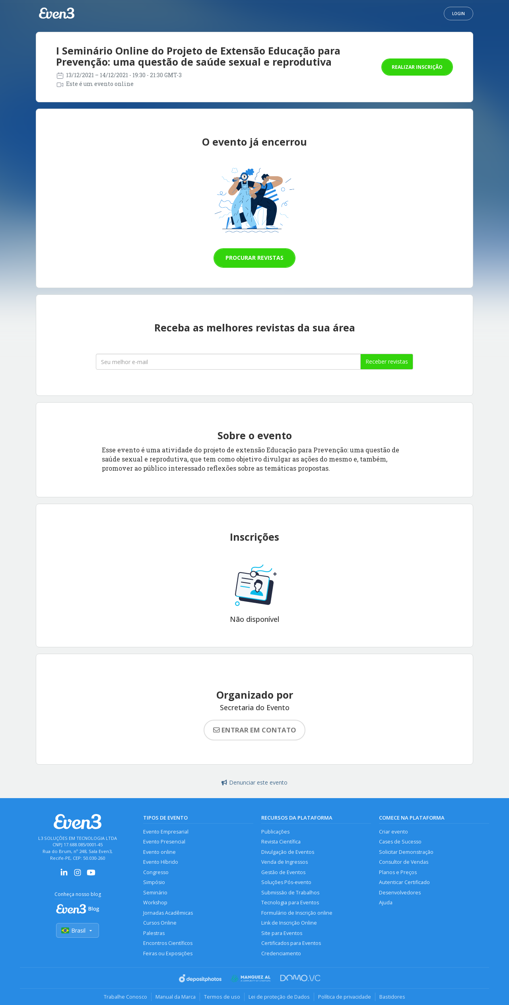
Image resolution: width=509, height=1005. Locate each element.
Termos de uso (222, 996)
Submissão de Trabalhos (290, 892)
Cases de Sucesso (400, 841)
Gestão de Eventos (283, 872)
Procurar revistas (254, 257)
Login (458, 13)
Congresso (156, 872)
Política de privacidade (344, 996)
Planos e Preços (398, 872)
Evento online (159, 852)
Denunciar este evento (254, 782)
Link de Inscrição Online (289, 922)
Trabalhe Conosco (125, 996)
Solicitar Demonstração (406, 852)
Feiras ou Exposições (167, 953)
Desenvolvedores (400, 892)
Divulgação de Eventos (287, 852)
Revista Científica (281, 841)
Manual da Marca (175, 996)
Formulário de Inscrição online (296, 913)
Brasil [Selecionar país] (77, 930)
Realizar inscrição (417, 67)
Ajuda (385, 902)
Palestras (154, 933)
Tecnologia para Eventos (290, 902)
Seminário (155, 892)
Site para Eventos (281, 933)
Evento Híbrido (160, 862)
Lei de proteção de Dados (279, 996)
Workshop (155, 902)
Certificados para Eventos (291, 943)
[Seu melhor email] (228, 362)
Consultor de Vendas (403, 862)
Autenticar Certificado (404, 882)
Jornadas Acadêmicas (168, 913)
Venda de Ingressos (284, 862)
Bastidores (392, 996)
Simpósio (154, 882)
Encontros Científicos (167, 943)
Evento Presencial (164, 841)
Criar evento (393, 831)
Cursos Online (160, 922)
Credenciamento (281, 953)
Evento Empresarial (165, 831)
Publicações (275, 831)
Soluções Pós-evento (286, 882)
